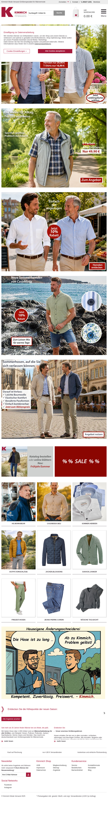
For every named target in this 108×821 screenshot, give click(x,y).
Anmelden (62, 2)
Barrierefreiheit (77, 790)
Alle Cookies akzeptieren (55, 51)
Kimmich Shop (43, 781)
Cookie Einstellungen (17, 51)
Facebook (8, 805)
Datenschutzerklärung (42, 44)
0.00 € (91, 13)
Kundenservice (79, 781)
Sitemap (56, 788)
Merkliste (96, 2)
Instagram (8, 808)
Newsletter (6, 781)
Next (104, 723)
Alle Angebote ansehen (11, 739)
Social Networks (9, 801)
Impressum (40, 788)
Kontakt (75, 2)
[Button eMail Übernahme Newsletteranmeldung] (28, 795)
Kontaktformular (94, 786)
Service (74, 786)
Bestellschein (77, 788)
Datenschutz (41, 790)
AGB (38, 786)
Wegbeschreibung (60, 786)
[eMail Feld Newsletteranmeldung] (13, 795)
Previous (2, 723)
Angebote (56, 790)
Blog (89, 790)
